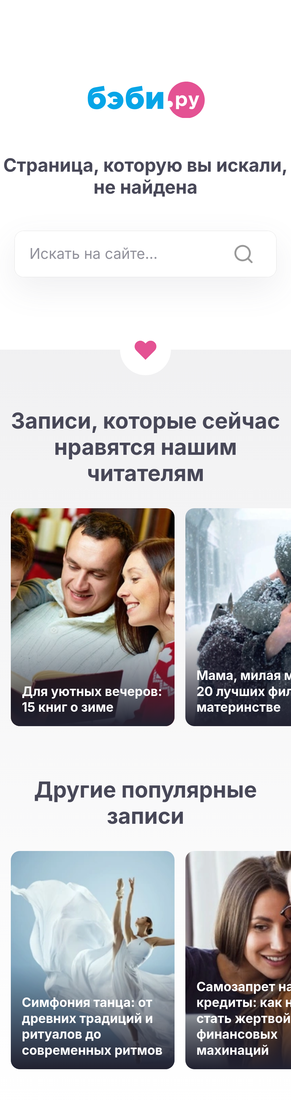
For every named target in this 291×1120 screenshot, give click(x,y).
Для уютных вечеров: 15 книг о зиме (92, 699)
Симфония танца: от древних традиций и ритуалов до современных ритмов (92, 1026)
